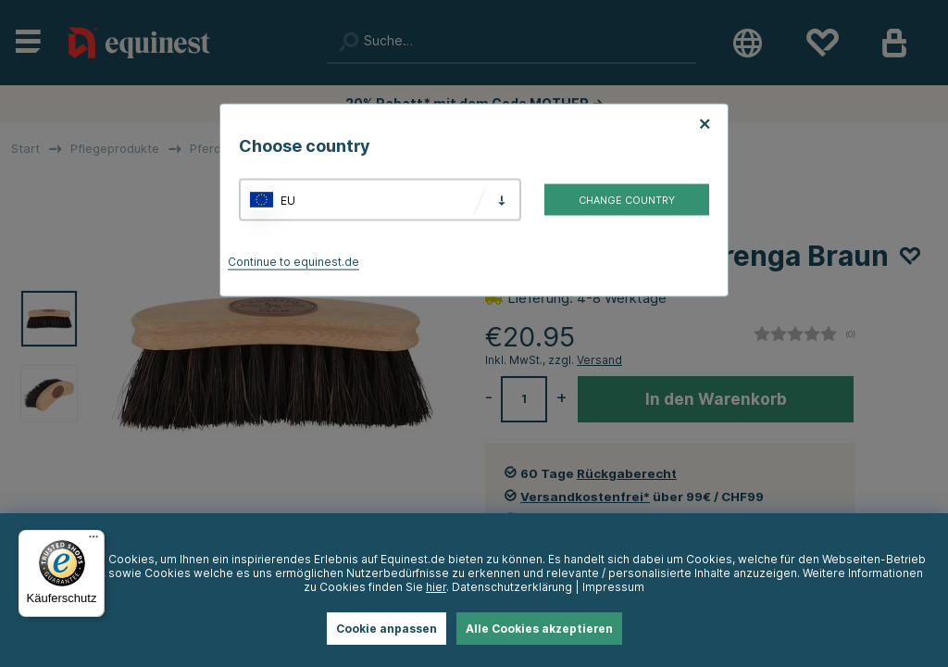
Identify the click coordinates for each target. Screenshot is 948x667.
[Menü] (93, 541)
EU (288, 200)
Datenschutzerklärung (512, 587)
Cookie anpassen (386, 629)
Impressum (613, 587)
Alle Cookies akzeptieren (539, 629)
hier (436, 587)
